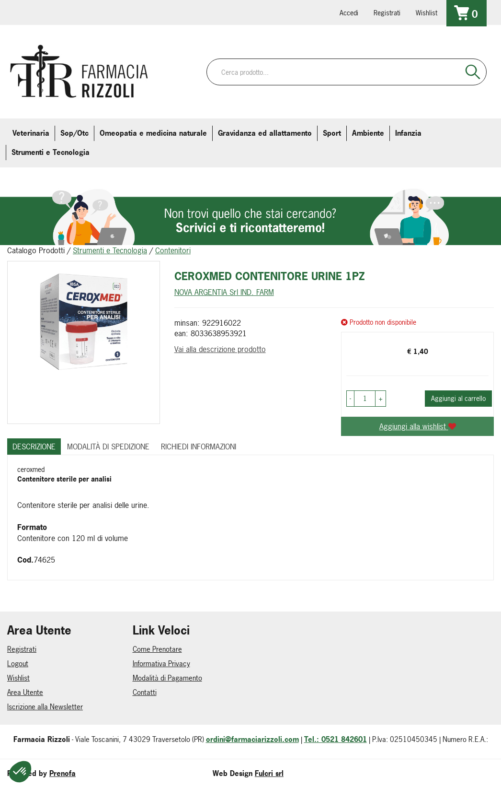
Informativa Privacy (161, 664)
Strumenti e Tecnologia (110, 250)
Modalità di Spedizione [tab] (108, 446)
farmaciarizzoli (76, 12)
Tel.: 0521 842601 (335, 739)
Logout (17, 664)
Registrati (387, 12)
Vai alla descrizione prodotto (220, 349)
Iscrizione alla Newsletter (45, 707)
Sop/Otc (74, 133)
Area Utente (25, 692)
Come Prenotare (157, 649)
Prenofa (62, 773)
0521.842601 (22, 12)
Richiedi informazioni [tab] (198, 446)
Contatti (145, 692)
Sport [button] (332, 133)
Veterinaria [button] (30, 133)
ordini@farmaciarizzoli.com (252, 739)
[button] (350, 398)
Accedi (349, 12)
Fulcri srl (269, 773)
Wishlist (426, 12)
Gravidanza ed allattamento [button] (265, 133)
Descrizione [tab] (34, 446)
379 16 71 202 (129, 12)
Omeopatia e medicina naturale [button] (153, 133)
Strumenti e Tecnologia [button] (50, 152)
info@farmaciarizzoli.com (49, 12)
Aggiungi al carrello (458, 398)
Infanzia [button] (408, 133)
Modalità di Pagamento (167, 678)
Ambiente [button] (368, 133)
